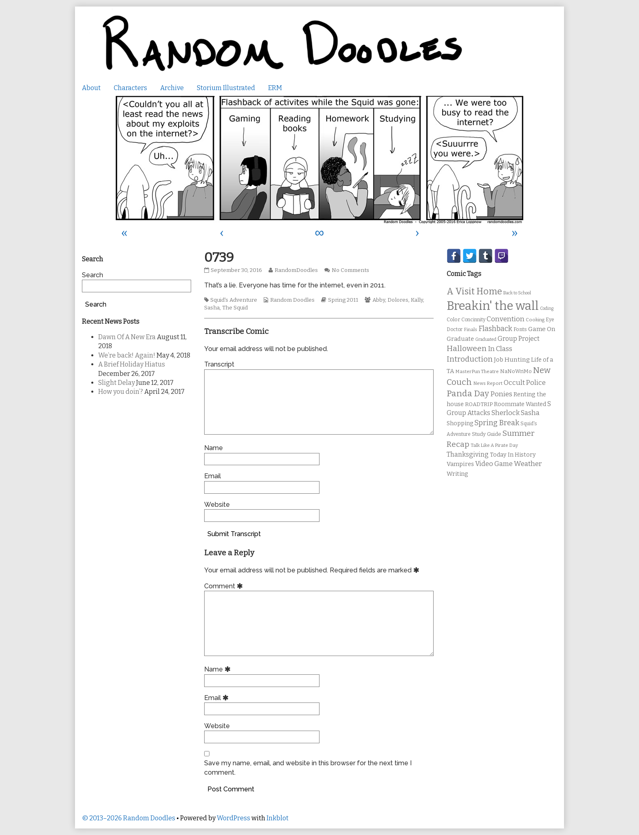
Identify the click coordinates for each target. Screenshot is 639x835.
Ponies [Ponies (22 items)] (501, 394)
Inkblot (278, 818)
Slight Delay (116, 383)
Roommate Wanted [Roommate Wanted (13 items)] (520, 404)
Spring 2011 (343, 300)
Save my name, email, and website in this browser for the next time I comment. (308, 767)
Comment (224, 586)
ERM (275, 88)
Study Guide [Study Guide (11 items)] (486, 434)
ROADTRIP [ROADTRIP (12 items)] (479, 404)
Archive (172, 88)
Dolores (398, 300)
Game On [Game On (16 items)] (541, 329)
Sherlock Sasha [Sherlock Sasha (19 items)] (515, 413)
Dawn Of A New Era (127, 337)
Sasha (212, 308)
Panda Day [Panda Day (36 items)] (468, 393)
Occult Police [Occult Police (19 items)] (525, 383)
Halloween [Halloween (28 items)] (467, 348)
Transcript (219, 364)
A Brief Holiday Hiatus (131, 364)
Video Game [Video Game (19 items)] (494, 464)
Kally (417, 300)
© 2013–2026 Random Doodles (128, 818)
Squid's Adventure (233, 300)
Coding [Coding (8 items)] (546, 308)
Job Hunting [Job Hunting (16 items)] (512, 359)
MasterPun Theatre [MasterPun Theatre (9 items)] (477, 371)
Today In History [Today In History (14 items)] (513, 454)
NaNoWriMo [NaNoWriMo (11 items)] (516, 371)
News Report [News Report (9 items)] (487, 383)
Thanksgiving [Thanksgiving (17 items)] (468, 454)
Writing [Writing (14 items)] (457, 474)
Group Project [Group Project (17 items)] (519, 338)
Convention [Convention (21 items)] (505, 319)
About (91, 88)
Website (217, 504)
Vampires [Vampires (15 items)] (460, 464)
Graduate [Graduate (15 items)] (460, 338)
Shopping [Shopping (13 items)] (460, 423)
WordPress (233, 818)
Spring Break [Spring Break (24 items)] (496, 422)
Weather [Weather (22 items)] (528, 463)
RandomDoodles (296, 270)
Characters (130, 88)
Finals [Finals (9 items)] (470, 329)
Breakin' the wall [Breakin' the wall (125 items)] (493, 306)
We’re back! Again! (126, 355)
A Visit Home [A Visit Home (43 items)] (474, 291)
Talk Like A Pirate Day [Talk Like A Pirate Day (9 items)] (494, 445)
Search (92, 275)
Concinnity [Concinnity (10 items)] (473, 320)
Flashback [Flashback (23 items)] (495, 329)
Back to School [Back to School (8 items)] (517, 293)
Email (212, 476)
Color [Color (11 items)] (453, 319)
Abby (378, 300)
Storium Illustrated (226, 88)
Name (213, 448)
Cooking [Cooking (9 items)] (535, 320)
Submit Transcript (234, 534)
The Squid (235, 308)
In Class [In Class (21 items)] (500, 349)
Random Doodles (292, 300)
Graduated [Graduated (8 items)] (485, 339)
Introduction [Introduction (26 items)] (470, 359)
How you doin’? (120, 391)
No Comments (350, 270)
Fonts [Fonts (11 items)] (520, 329)
